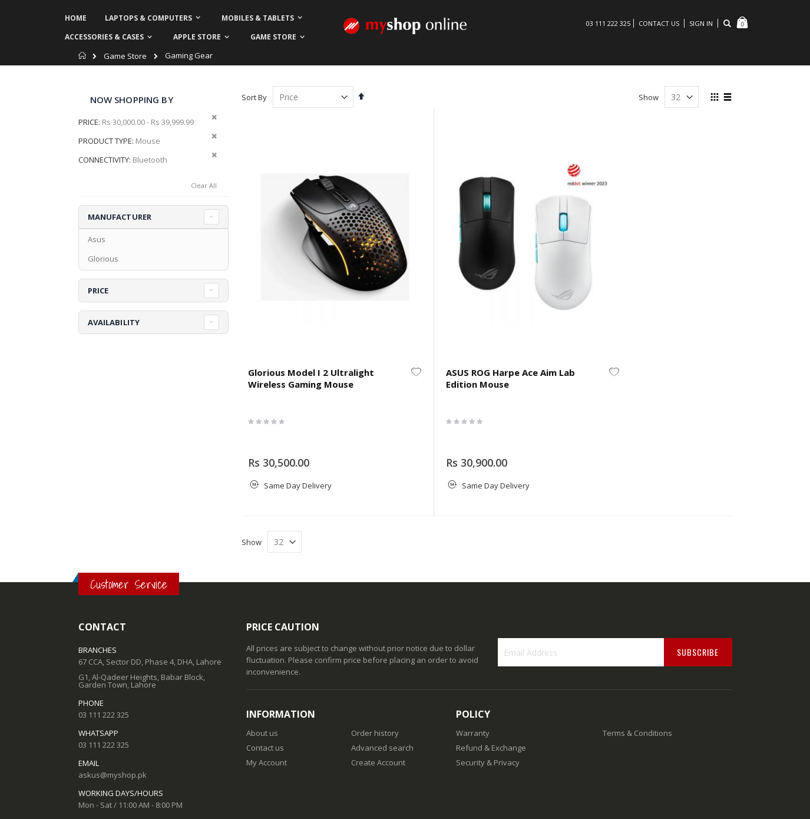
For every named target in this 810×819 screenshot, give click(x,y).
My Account (266, 666)
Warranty (473, 636)
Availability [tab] (114, 322)
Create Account (378, 666)
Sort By (254, 97)
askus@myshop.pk (112, 678)
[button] (344, 277)
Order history (375, 636)
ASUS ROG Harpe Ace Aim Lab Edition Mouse (416, 288)
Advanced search (382, 651)
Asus (96, 239)
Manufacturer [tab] (120, 217)
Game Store (125, 56)
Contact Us (659, 23)
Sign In (701, 23)
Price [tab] (98, 290)
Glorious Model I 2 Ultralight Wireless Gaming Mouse (290, 288)
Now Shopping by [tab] (131, 99)
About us (262, 636)
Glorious (103, 258)
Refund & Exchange (491, 651)
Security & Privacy (488, 666)
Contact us (265, 651)
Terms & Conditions (637, 636)
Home (82, 55)
